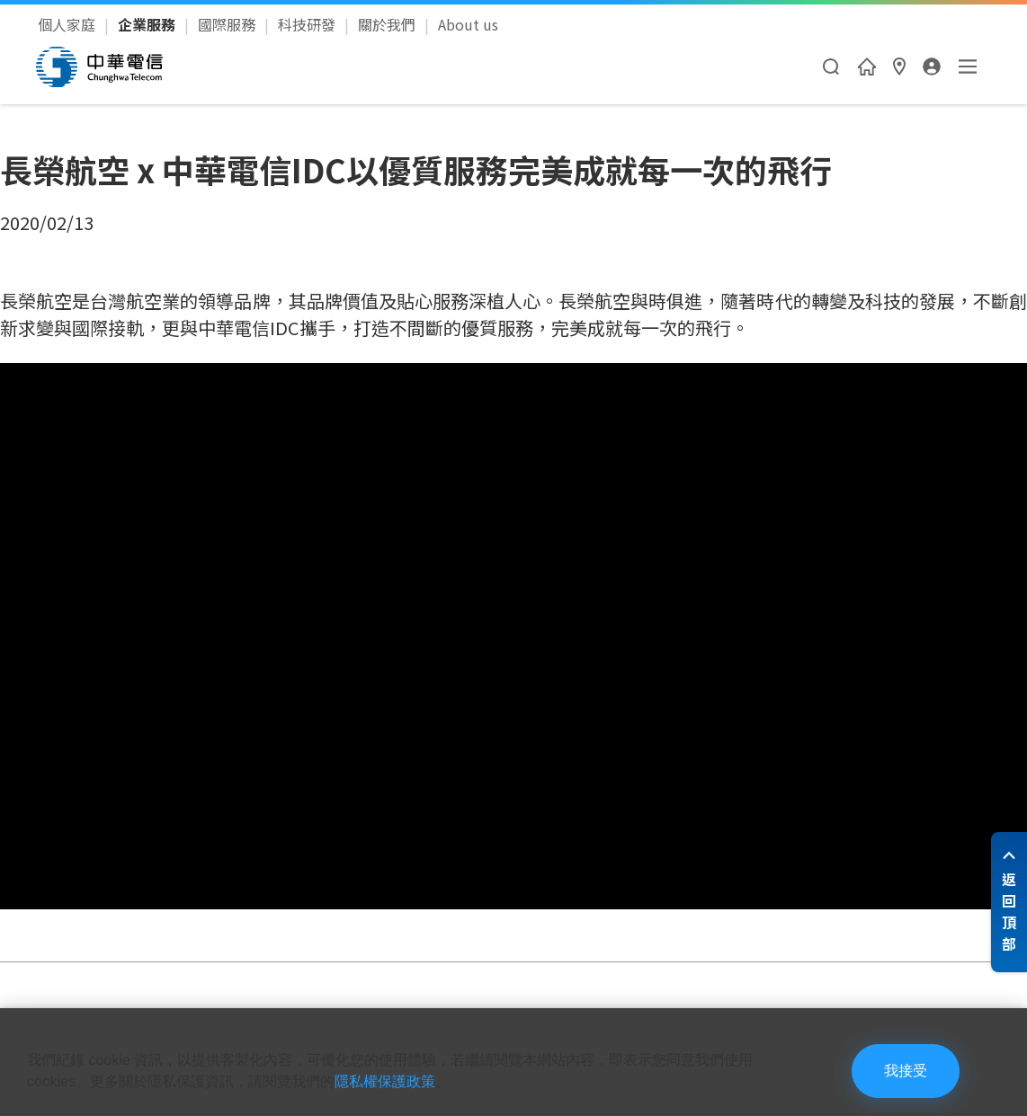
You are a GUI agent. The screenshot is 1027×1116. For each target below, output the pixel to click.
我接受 (905, 1070)
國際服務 (228, 24)
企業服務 (148, 24)
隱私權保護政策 (385, 1081)
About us (468, 24)
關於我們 (388, 24)
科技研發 (308, 24)
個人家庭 (68, 24)
